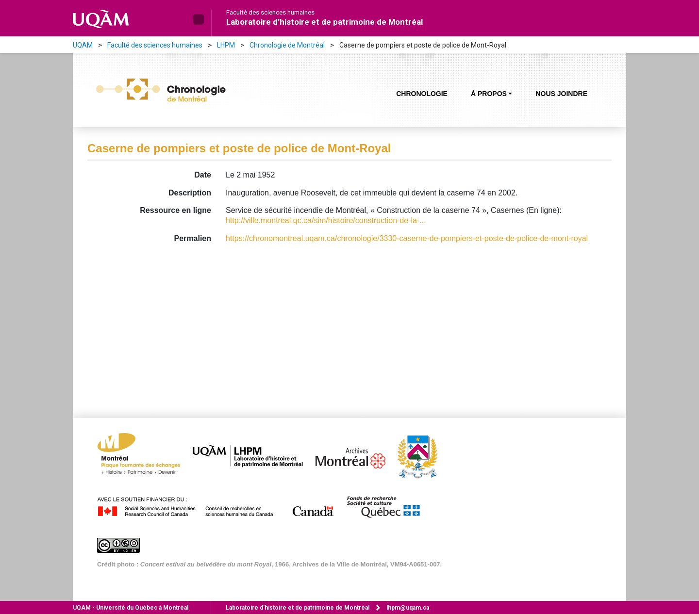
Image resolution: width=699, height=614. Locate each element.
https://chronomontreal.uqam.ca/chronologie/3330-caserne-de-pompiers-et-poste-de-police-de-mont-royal (407, 238)
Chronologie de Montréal (287, 45)
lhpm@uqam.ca (407, 607)
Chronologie (422, 93)
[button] (198, 19)
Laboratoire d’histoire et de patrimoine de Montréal (324, 22)
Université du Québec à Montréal (130, 607)
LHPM (226, 45)
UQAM (83, 45)
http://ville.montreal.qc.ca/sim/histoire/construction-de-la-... (326, 220)
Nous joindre (561, 93)
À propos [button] (489, 93)
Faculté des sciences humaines (270, 13)
